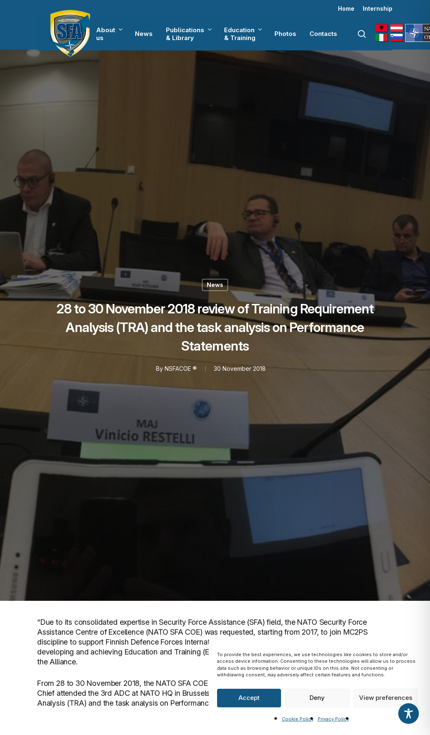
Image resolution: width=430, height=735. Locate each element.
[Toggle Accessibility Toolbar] (408, 713)
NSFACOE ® (181, 368)
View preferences (385, 698)
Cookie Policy (298, 719)
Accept (249, 698)
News (215, 284)
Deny (317, 698)
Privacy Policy (333, 719)
